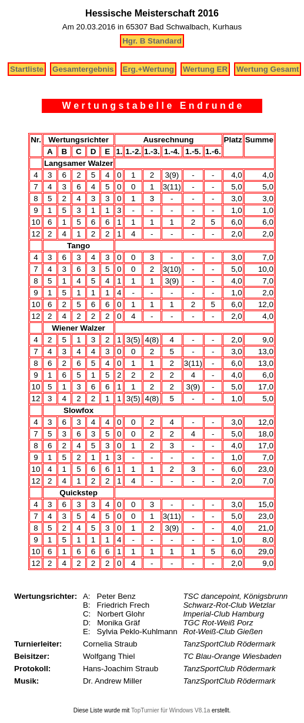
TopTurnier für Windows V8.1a (170, 710)
